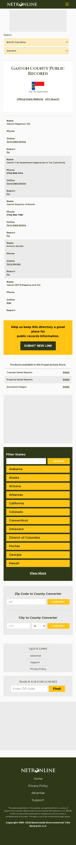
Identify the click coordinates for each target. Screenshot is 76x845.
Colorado (16, 512)
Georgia (15, 554)
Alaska (14, 477)
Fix (8, 152)
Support (35, 662)
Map (9, 303)
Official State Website (30, 99)
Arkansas (16, 494)
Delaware (16, 529)
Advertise (35, 655)
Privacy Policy (38, 668)
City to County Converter (38, 617)
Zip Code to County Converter (38, 594)
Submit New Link (38, 345)
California (16, 503)
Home (38, 778)
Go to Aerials (14, 264)
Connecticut (18, 520)
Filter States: (16, 454)
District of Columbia (24, 537)
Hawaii (14, 563)
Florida (14, 546)
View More (38, 573)
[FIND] (66, 372)
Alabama (15, 469)
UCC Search (52, 99)
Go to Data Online (16, 141)
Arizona (15, 486)
